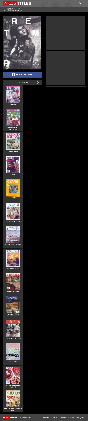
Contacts (54, 418)
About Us (46, 418)
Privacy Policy (80, 418)
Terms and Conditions (67, 418)
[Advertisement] (65, 32)
